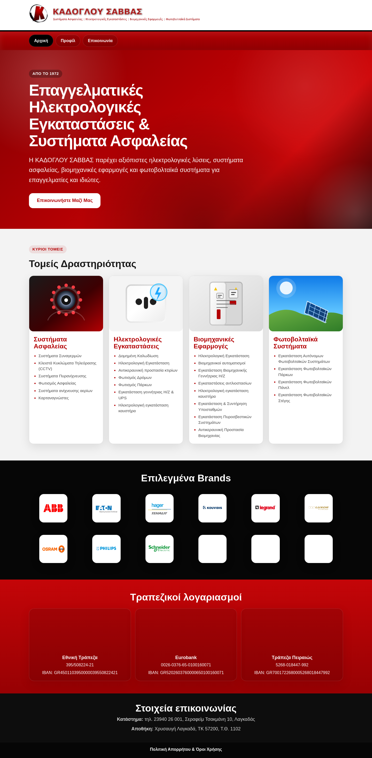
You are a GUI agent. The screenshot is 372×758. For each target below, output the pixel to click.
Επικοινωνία (100, 40)
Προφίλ (68, 40)
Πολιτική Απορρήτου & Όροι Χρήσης (186, 749)
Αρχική (41, 40)
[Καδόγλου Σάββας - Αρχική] (116, 13)
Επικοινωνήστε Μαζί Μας (65, 200)
